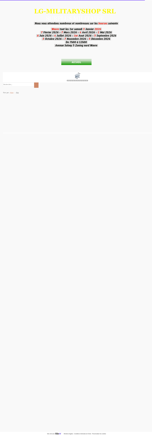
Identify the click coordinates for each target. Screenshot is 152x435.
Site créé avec (55, 433)
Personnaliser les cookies (99, 433)
